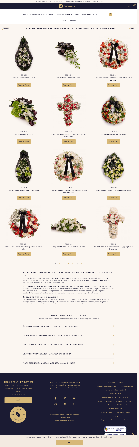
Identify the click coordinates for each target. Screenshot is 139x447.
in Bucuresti (85, 289)
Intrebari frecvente (127, 386)
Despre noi (111, 382)
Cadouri (109, 401)
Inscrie (18, 400)
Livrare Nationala (115, 408)
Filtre (132, 29)
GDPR (115, 416)
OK (69, 442)
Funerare (118, 401)
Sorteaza (6, 29)
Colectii (100, 401)
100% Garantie (122, 405)
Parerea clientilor (115, 394)
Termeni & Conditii (107, 412)
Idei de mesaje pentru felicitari (118, 420)
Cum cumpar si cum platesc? (115, 390)
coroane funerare (76, 280)
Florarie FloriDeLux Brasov (107, 386)
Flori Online (129, 401)
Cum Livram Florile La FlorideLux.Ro (115, 397)
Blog (103, 420)
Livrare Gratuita (108, 405)
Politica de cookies (124, 412)
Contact (121, 382)
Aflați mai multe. (106, 437)
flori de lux (67, 6)
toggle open (3, 6)
